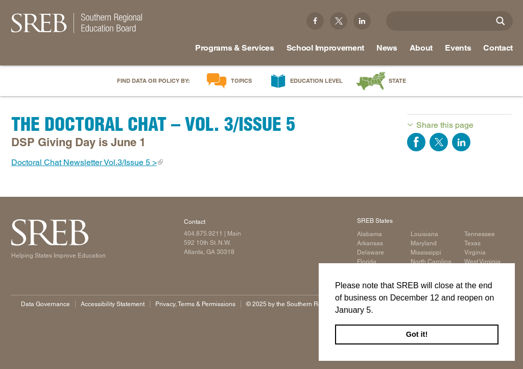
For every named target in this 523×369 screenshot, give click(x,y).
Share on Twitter (439, 142)
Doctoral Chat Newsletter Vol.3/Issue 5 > (84, 162)
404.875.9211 (203, 233)
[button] (376, 310)
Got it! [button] (416, 334)
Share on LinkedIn (461, 142)
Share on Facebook (416, 142)
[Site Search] (500, 21)
